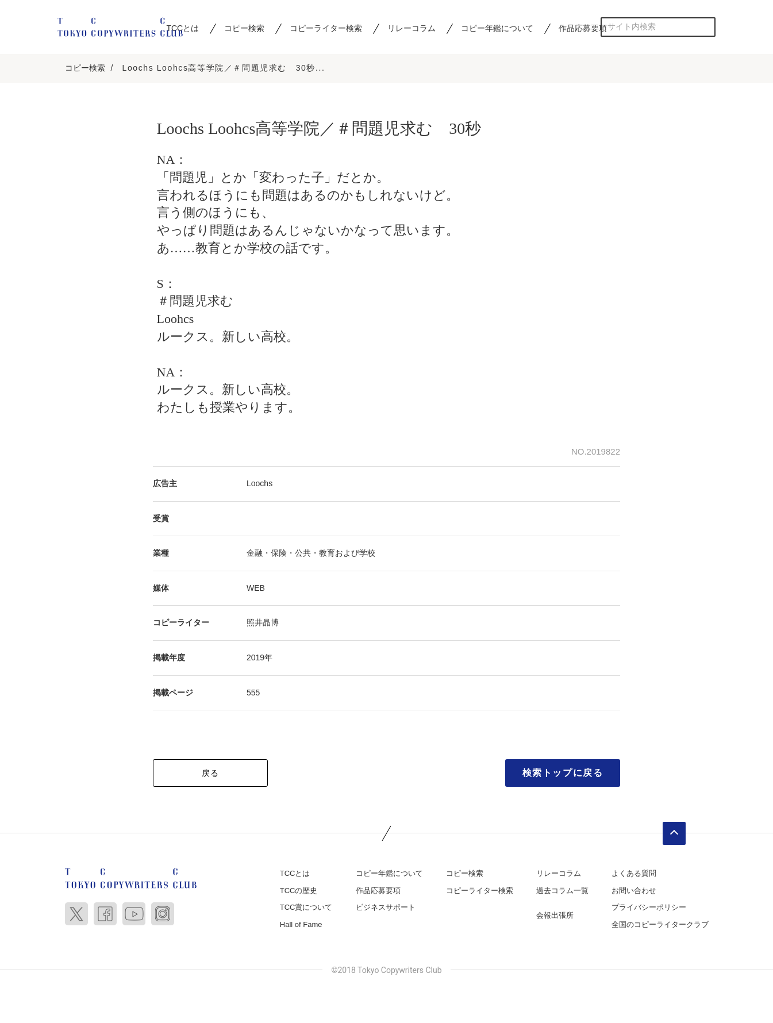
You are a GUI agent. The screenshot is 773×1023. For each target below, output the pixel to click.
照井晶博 (263, 623)
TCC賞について (306, 908)
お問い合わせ (634, 891)
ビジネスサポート (386, 908)
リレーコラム (411, 28)
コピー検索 (244, 28)
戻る (211, 774)
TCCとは (295, 874)
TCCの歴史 (299, 891)
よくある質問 (634, 874)
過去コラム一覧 (562, 891)
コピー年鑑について (497, 28)
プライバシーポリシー (649, 908)
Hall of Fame (301, 925)
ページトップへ (674, 834)
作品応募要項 (583, 28)
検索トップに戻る (562, 774)
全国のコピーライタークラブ (660, 925)
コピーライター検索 (326, 28)
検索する (706, 26)
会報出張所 (555, 916)
